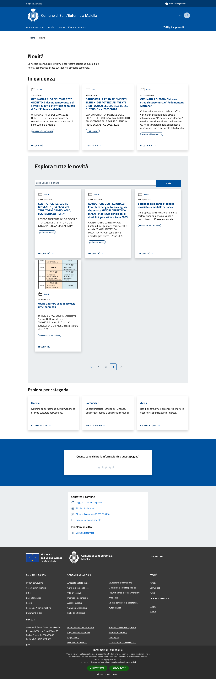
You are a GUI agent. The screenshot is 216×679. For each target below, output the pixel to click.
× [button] (213, 649)
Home (32, 37)
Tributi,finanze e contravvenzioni (124, 592)
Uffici (28, 592)
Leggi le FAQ (73, 637)
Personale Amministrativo (38, 607)
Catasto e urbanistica (77, 607)
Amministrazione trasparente (122, 627)
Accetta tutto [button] (97, 668)
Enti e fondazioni (34, 597)
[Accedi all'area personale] (176, 3)
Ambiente (113, 597)
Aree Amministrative (36, 587)
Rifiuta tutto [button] (119, 668)
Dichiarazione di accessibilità (122, 642)
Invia (168, 183)
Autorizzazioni (115, 607)
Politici (29, 602)
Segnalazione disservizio (78, 632)
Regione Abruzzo (34, 3)
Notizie (153, 582)
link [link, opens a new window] (134, 662)
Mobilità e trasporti (76, 612)
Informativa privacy (118, 632)
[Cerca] (186, 15)
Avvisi (36, 89)
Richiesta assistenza (77, 642)
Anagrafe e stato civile (78, 582)
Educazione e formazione (120, 582)
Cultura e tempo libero (78, 587)
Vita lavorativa (74, 592)
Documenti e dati (34, 612)
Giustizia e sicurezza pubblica (122, 587)
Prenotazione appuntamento (80, 627)
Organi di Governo (34, 582)
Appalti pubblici (74, 602)
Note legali (114, 637)
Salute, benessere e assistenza (123, 602)
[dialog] (108, 662)
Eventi (153, 611)
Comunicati (155, 587)
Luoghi (153, 606)
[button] (108, 674)
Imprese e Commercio (77, 597)
